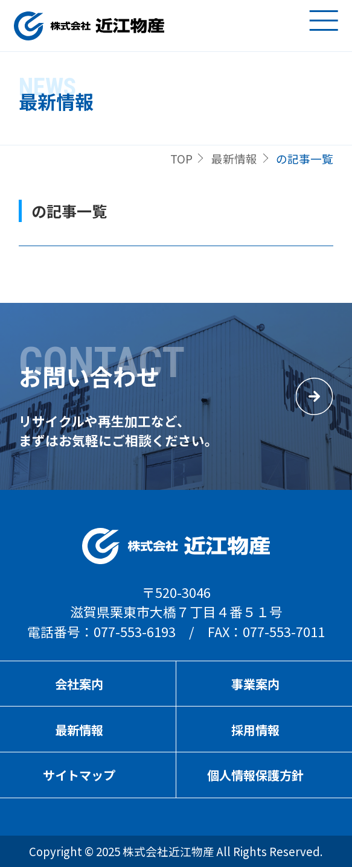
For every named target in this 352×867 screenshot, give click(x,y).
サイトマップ (79, 775)
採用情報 (255, 729)
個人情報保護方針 (255, 775)
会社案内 (79, 684)
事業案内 (255, 684)
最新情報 (234, 158)
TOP (181, 158)
